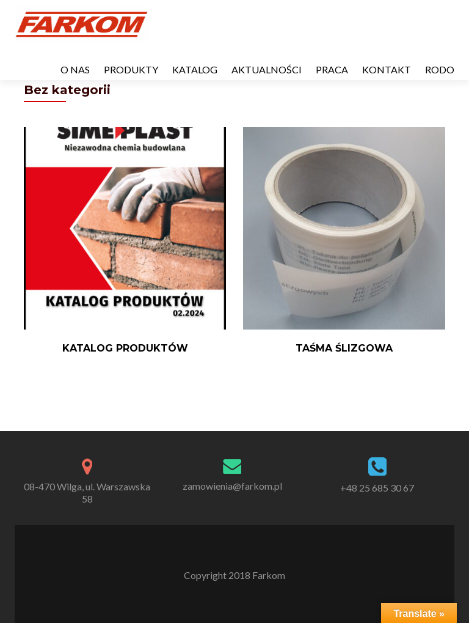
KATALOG (194, 69)
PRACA (332, 69)
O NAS (75, 69)
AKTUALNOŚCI (266, 69)
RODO (439, 69)
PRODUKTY (131, 69)
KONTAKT (386, 69)
